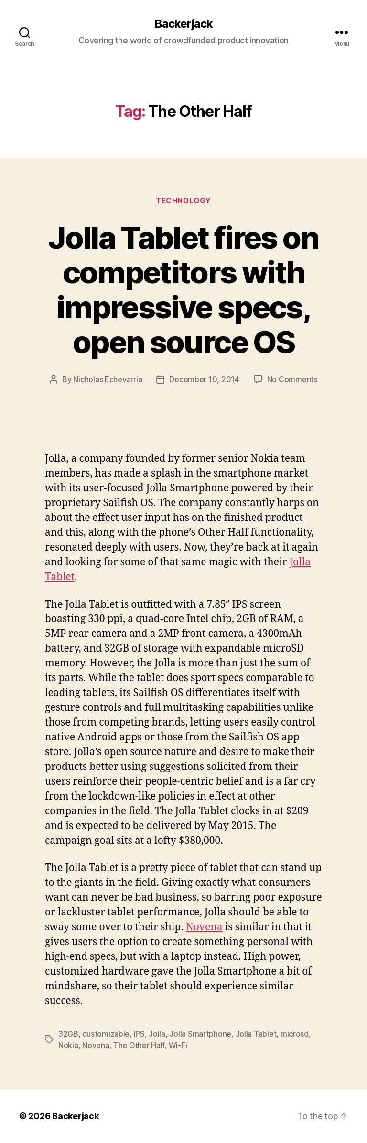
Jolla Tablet (256, 1034)
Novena (204, 927)
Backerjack (183, 24)
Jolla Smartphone (200, 1034)
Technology (183, 201)
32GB (68, 1034)
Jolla (157, 1034)
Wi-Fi (178, 1045)
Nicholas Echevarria (107, 379)
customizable (106, 1034)
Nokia (68, 1045)
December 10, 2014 (204, 379)
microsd (295, 1034)
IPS (139, 1034)
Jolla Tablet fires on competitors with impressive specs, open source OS (183, 289)
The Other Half (138, 1045)
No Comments (292, 379)
